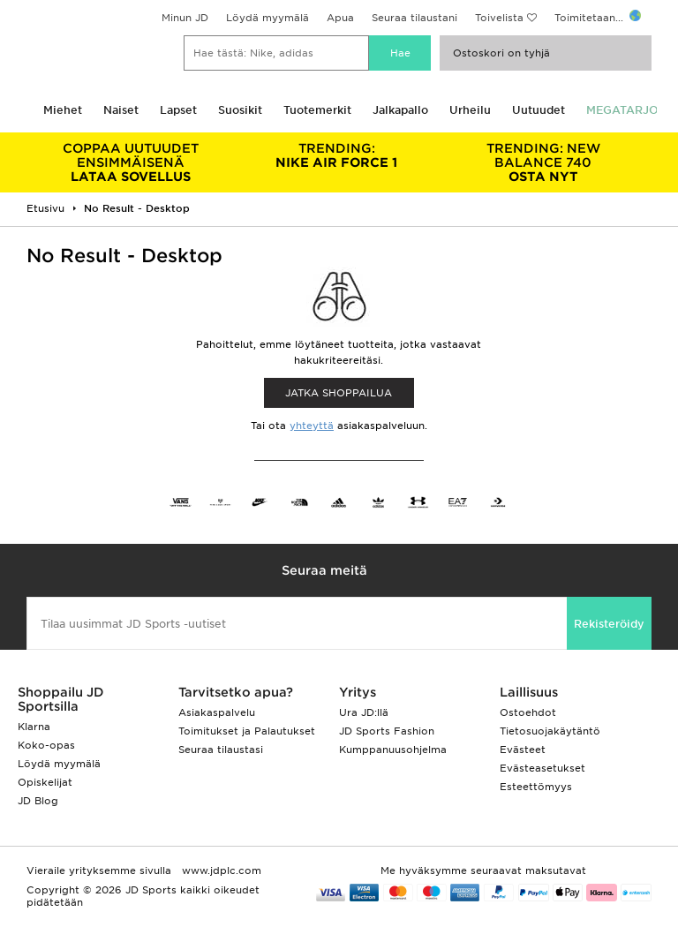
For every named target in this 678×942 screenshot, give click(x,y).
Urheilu (470, 110)
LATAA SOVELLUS (130, 162)
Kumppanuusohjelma (393, 749)
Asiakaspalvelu (216, 712)
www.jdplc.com (219, 870)
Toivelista (499, 17)
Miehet (62, 110)
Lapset (178, 110)
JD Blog (38, 801)
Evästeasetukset (542, 768)
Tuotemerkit (317, 110)
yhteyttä (312, 425)
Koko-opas (46, 745)
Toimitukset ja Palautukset (246, 731)
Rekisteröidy (609, 623)
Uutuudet (538, 110)
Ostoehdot (528, 712)
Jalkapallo (400, 110)
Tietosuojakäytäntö (550, 731)
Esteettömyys (536, 786)
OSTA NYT (543, 162)
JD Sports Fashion (386, 731)
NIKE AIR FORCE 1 (337, 155)
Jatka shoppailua (338, 393)
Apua (340, 17)
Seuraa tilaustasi (220, 749)
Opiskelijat (45, 782)
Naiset (121, 110)
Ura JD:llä (363, 712)
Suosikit (240, 110)
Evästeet (523, 749)
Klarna (34, 726)
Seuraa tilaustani (414, 17)
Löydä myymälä (267, 17)
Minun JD (185, 17)
